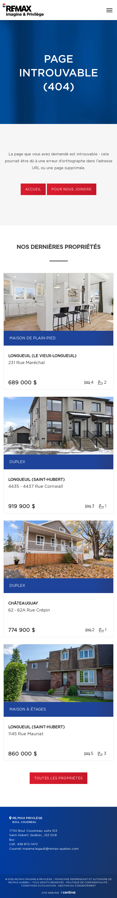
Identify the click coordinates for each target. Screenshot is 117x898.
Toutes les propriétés (58, 778)
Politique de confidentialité (86, 882)
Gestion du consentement (77, 886)
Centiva (68, 892)
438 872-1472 (27, 844)
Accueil (33, 189)
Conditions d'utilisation (38, 886)
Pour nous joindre (71, 189)
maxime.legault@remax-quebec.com (51, 848)
